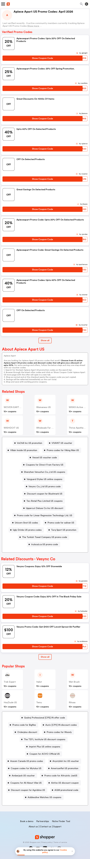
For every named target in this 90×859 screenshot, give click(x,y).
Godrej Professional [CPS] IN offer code (44, 718)
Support (57, 826)
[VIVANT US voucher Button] (60, 443)
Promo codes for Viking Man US (63, 450)
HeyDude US (10, 702)
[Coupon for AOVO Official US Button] (43, 754)
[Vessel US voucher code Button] (43, 457)
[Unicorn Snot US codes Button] (25, 522)
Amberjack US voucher (23, 775)
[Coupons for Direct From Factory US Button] (44, 464)
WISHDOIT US (11, 428)
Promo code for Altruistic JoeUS (60, 775)
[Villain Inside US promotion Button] (22, 450)
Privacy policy (46, 842)
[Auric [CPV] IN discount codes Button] (60, 725)
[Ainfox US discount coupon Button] (64, 782)
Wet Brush (74, 682)
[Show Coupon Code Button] (42, 58)
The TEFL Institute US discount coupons (44, 739)
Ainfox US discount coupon (65, 783)
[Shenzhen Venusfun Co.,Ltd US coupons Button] (43, 472)
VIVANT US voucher (62, 443)
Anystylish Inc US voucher (65, 761)
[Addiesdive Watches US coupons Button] (43, 797)
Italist (39, 682)
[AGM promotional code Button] (65, 790)
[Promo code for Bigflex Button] (23, 725)
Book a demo (26, 821)
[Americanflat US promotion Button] (64, 768)
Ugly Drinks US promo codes (27, 530)
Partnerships (42, 821)
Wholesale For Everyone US (50, 428)
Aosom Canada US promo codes (26, 761)
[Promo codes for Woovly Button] (58, 732)
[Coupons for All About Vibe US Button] (25, 782)
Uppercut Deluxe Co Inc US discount (44, 508)
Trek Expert (10, 682)
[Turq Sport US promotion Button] (63, 530)
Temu (39, 702)
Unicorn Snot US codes (26, 523)
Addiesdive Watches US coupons (44, 797)
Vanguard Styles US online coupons (44, 479)
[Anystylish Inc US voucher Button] (64, 761)
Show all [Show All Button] (45, 340)
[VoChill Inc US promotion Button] (28, 443)
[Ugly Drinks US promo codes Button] (26, 530)
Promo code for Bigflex (24, 725)
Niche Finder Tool (61, 821)
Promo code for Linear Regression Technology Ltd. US (44, 515)
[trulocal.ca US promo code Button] (43, 544)
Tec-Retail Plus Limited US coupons (44, 501)
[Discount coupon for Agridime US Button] (27, 790)
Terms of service (60, 842)
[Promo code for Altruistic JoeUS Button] (60, 775)
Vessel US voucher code (44, 457)
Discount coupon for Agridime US (28, 790)
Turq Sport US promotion (63, 530)
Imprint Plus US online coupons (44, 747)
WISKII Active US (77, 407)
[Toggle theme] (86, 4)
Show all (45, 657)
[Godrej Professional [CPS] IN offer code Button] (43, 717)
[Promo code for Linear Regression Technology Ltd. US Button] (43, 515)
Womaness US (43, 407)
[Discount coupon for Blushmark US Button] (44, 493)
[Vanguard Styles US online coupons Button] (43, 479)
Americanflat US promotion (64, 768)
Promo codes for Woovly (59, 732)
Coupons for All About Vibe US (26, 783)
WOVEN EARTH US (14, 407)
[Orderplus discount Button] (26, 732)
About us (33, 826)
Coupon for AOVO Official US (44, 754)
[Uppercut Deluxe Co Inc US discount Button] (43, 508)
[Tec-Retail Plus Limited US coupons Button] (43, 501)
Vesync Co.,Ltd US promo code (45, 486)
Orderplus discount (27, 732)
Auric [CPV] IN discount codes (61, 725)
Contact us (45, 826)
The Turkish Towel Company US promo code (44, 537)
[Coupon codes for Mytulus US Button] (25, 768)
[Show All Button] (45, 657)
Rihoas (72, 702)
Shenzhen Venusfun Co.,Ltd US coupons (44, 472)
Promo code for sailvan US (60, 523)
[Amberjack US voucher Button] (22, 775)
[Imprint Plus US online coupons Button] (43, 746)
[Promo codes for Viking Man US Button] (61, 450)
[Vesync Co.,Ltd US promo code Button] (43, 486)
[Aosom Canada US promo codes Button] (25, 761)
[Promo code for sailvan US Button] (59, 522)
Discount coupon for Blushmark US (44, 494)
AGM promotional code (66, 790)
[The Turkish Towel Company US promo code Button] (43, 537)
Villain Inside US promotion (23, 450)
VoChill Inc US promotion (29, 443)
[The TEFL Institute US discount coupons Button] (44, 739)
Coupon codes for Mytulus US (26, 768)
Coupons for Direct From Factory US (44, 465)
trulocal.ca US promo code (44, 544)
